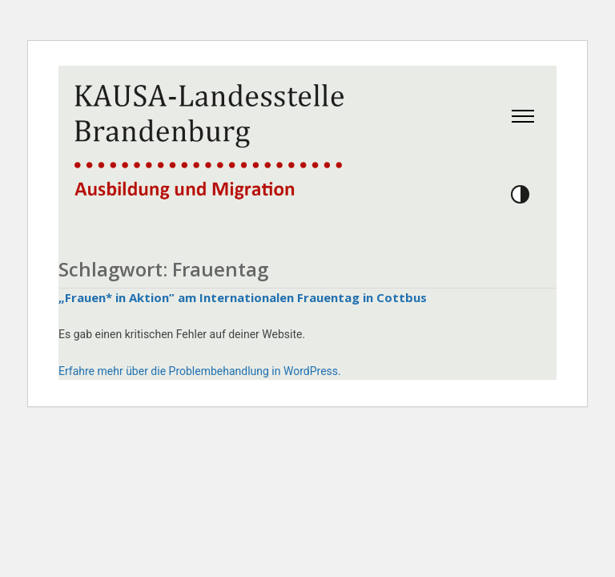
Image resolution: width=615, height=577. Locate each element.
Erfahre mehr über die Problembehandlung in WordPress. (199, 371)
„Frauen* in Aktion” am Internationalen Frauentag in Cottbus (242, 297)
